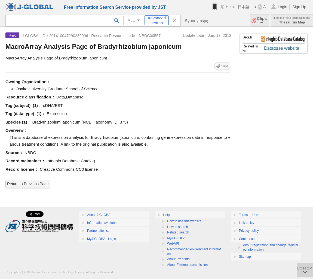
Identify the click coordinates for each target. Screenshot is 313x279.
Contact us (246, 239)
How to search (177, 227)
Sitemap (245, 257)
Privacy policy (249, 231)
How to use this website (184, 221)
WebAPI (173, 243)
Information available (102, 223)
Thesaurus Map (292, 20)
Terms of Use (248, 215)
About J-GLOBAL (99, 215)
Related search (178, 232)
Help (230, 7)
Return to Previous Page (28, 184)
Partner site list (98, 231)
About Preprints (178, 259)
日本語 (243, 7)
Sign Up (299, 7)
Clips (262, 20)
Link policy (246, 223)
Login (282, 7)
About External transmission (187, 265)
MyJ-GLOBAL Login (101, 239)
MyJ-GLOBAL (177, 238)
